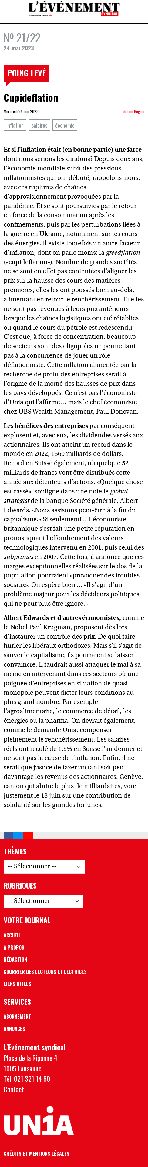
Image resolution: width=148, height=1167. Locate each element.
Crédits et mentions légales (36, 1153)
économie (65, 125)
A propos (14, 947)
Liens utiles (17, 983)
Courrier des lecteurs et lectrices (45, 971)
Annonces (14, 1028)
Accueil (12, 935)
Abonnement (17, 1016)
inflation (15, 125)
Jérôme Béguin (133, 111)
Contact (14, 1089)
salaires (39, 125)
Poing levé (26, 73)
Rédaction (15, 959)
